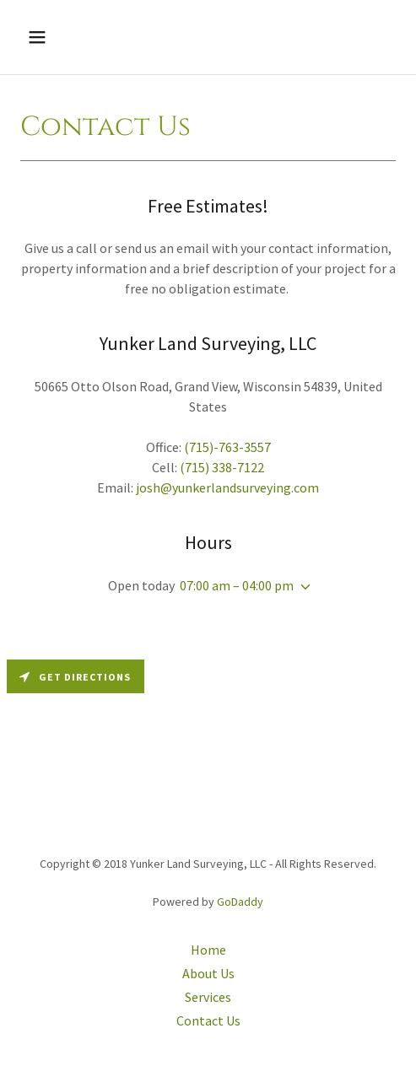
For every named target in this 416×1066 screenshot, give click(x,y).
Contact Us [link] (208, 1020)
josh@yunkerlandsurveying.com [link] (227, 487)
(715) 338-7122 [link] (222, 467)
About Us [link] (208, 973)
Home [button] (208, 949)
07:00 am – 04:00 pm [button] (237, 585)
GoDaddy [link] (240, 901)
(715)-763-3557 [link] (227, 447)
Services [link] (208, 996)
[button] (63, 37)
